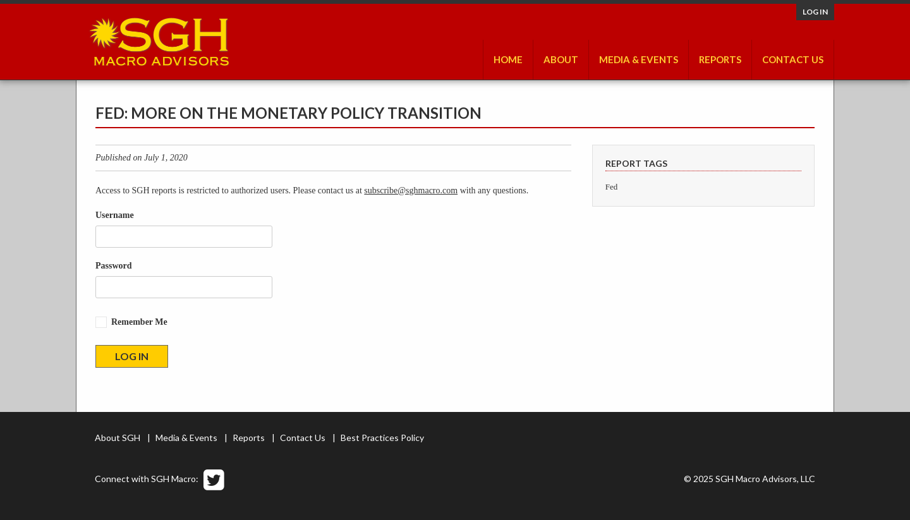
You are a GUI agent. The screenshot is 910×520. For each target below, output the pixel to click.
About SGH (117, 437)
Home (508, 59)
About (560, 59)
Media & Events (638, 59)
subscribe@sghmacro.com (411, 190)
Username (114, 215)
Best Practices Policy (382, 437)
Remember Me (139, 322)
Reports (720, 59)
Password (113, 265)
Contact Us (792, 59)
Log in (815, 11)
